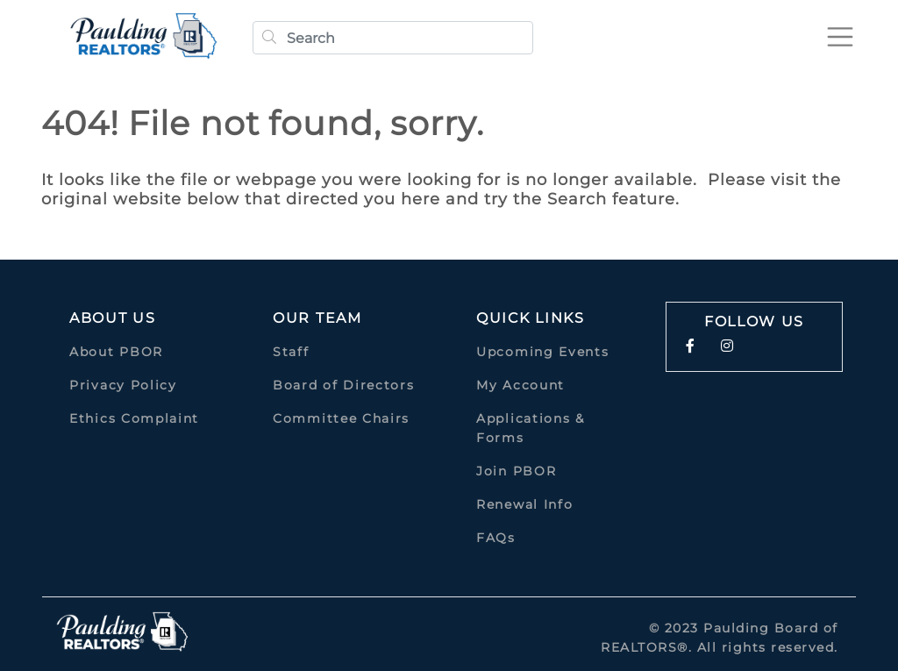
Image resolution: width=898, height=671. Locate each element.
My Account (520, 385)
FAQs (496, 538)
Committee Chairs (341, 418)
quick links (530, 318)
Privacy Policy (123, 385)
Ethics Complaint (134, 418)
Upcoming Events (542, 352)
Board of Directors (344, 385)
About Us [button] (112, 318)
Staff (291, 352)
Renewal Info (524, 504)
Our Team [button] (317, 318)
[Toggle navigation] (840, 37)
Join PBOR (516, 471)
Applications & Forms (530, 428)
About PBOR (116, 352)
